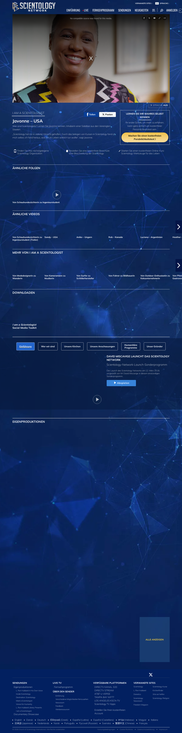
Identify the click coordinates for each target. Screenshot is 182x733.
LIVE (86, 10)
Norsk (57, 723)
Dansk (29, 719)
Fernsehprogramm (63, 687)
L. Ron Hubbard (140, 690)
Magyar (142, 719)
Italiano (154, 719)
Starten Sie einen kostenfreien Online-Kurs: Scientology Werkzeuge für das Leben (142, 152)
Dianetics (137, 694)
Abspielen (121, 383)
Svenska (106, 723)
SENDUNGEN (124, 10)
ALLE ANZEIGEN (155, 639)
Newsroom (60, 702)
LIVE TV (57, 682)
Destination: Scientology (25, 697)
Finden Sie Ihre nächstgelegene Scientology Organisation (33, 152)
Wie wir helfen (158, 694)
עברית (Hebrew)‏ (126, 719)
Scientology (138, 686)
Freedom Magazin (141, 705)
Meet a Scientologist (24, 701)
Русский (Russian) (88, 723)
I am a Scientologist (24, 711)
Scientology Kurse (160, 686)
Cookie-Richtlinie (126, 729)
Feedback (59, 706)
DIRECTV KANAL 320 (105, 687)
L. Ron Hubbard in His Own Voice (29, 690)
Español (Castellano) (103, 719)
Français (143, 723)
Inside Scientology (23, 694)
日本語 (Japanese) (24, 723)
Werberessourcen (63, 709)
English (18, 719)
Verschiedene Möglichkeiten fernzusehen (72, 699)
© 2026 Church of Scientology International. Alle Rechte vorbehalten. (38, 729)
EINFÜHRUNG (73, 10)
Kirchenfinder (158, 690)
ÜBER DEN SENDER (63, 691)
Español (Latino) (81, 719)
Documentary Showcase (26, 714)
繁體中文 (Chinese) (125, 723)
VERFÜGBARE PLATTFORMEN (109, 682)
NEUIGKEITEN (141, 10)
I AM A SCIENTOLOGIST (28, 113)
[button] (178, 226)
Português (69, 723)
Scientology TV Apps (104, 704)
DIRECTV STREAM (104, 690)
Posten (107, 114)
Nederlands (43, 723)
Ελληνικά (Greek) (59, 719)
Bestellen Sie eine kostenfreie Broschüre (89, 152)
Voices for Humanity (24, 704)
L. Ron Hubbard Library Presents (29, 707)
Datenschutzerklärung (145, 729)
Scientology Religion (161, 698)
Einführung (60, 696)
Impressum (163, 729)
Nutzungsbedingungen (106, 729)
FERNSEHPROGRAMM (103, 10)
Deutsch (41, 719)
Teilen (91, 114)
